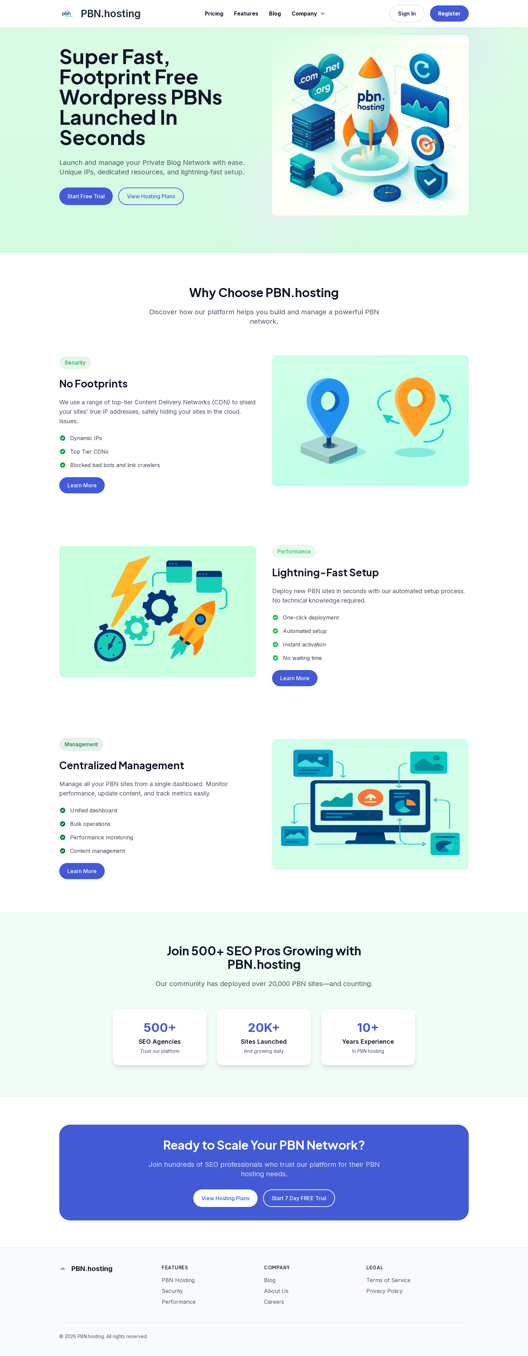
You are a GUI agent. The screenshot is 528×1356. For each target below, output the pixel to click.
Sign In (407, 13)
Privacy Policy (384, 1291)
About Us (276, 1291)
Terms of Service (388, 1280)
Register (449, 13)
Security (172, 1291)
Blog (275, 13)
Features (246, 13)
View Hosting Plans (151, 196)
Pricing (214, 13)
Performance (179, 1301)
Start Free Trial (86, 196)
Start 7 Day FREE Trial (299, 1198)
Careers (274, 1301)
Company (308, 13)
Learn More (82, 485)
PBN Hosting (178, 1280)
